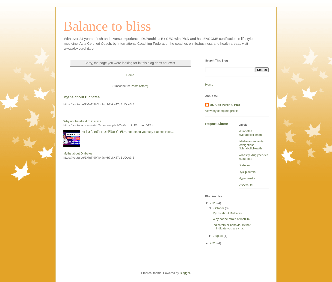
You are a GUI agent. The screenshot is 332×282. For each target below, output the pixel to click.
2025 (213, 203)
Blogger (185, 273)
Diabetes (244, 165)
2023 (213, 243)
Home (130, 75)
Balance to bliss (107, 26)
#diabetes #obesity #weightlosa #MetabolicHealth (251, 145)
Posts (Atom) (139, 86)
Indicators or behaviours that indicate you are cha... (231, 226)
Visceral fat (246, 185)
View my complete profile (221, 111)
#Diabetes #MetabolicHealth (250, 133)
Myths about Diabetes (81, 97)
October (219, 208)
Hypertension (247, 178)
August (218, 235)
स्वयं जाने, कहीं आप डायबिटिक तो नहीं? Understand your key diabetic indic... (128, 132)
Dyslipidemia (247, 172)
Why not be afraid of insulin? (82, 121)
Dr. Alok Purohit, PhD (225, 105)
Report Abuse (216, 124)
